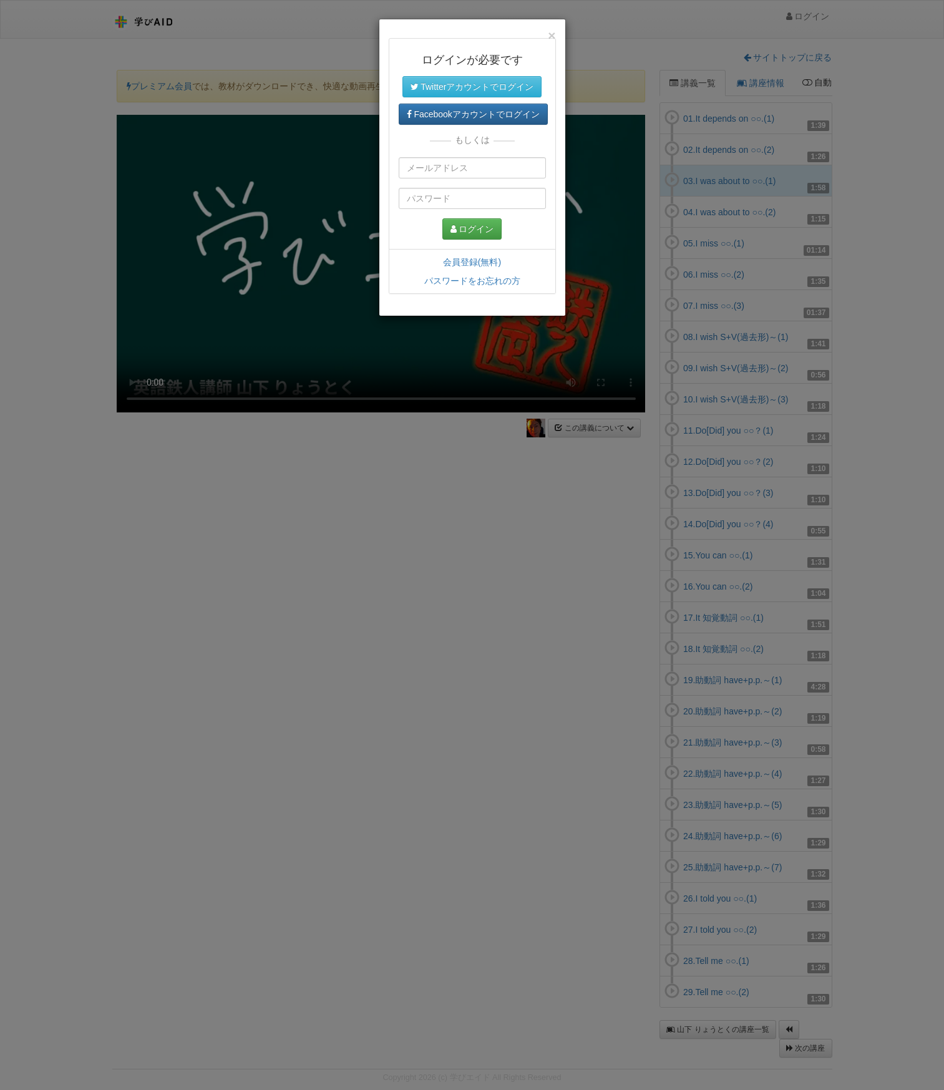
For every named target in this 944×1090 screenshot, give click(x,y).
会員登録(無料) (472, 262)
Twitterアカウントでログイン (472, 87)
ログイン (472, 229)
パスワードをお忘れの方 (472, 281)
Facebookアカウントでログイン (473, 114)
